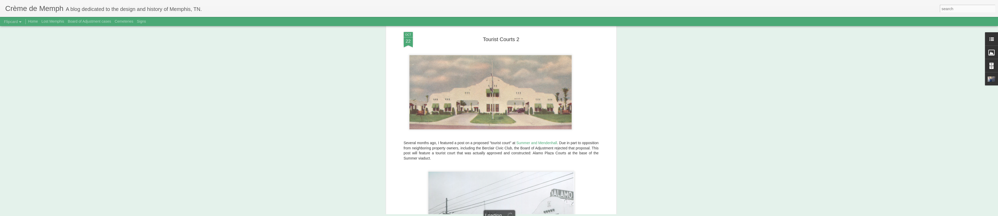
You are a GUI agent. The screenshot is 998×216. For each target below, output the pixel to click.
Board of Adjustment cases (89, 21)
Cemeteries (124, 21)
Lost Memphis (53, 21)
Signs (141, 21)
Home (33, 21)
